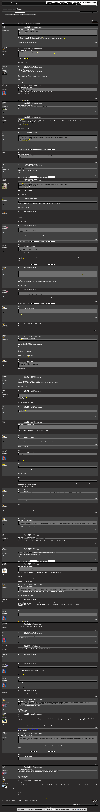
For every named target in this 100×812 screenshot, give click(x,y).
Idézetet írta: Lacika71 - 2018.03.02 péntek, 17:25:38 (26, 437)
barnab (3, 116)
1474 (7, 21)
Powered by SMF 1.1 (45, 807)
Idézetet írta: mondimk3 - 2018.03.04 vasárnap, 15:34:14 (26, 635)
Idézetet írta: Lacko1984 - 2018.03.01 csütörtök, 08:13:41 (26, 246)
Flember (4, 713)
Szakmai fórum (14, 19)
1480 (18, 21)
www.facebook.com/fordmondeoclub (20, 12)
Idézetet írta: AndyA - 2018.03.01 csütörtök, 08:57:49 (26, 308)
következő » (95, 20)
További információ (83, 809)
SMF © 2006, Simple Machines (53, 807)
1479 (16, 21)
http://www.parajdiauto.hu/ (23, 254)
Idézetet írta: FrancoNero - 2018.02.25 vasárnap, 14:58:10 (26, 87)
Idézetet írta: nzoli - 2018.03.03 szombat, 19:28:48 (25, 520)
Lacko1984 (4, 47)
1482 (22, 21)
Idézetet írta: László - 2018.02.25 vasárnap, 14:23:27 (26, 50)
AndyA (3, 132)
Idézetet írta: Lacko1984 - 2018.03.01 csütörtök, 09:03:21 (26, 338)
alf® (3, 84)
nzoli (3, 322)
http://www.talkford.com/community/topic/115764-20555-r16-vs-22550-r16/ (49, 540)
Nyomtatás (95, 800)
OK (78, 809)
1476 (11, 21)
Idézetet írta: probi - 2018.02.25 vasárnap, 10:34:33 (25, 105)
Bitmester (4, 335)
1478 (14, 21)
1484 (26, 21)
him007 (3, 779)
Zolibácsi (4, 179)
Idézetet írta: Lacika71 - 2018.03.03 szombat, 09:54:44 (26, 491)
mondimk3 (4, 599)
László (3, 26)
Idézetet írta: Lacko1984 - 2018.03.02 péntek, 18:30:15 (26, 452)
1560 (36, 21)
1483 (24, 21)
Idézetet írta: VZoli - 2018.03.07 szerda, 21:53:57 (25, 769)
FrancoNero (4, 66)
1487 (32, 21)
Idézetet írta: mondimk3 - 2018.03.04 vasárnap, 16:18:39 (26, 679)
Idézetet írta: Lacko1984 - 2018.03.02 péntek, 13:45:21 (26, 424)
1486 (30, 21)
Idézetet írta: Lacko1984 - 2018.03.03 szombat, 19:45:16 (26, 537)
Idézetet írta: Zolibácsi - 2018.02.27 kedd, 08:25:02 (25, 200)
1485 (28, 21)
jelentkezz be (14, 8)
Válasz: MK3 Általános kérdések (30, 26)
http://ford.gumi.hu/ (21, 398)
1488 (34, 21)
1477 (13, 21)
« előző (91, 20)
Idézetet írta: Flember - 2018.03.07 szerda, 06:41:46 (25, 735)
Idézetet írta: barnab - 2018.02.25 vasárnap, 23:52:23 (26, 182)
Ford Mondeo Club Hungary (6, 19)
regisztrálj (19, 8)
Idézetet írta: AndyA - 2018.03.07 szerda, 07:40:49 (25, 756)
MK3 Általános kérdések (26, 19)
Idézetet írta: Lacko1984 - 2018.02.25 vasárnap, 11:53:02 (26, 29)
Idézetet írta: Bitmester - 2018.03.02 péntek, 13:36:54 (26, 361)
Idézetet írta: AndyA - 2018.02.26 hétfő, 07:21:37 (25, 154)
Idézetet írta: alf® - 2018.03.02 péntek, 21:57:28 (25, 465)
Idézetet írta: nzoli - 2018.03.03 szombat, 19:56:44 (25, 551)
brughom (4, 102)
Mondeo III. (19, 19)
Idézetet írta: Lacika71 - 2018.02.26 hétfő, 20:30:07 (25, 167)
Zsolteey (4, 563)
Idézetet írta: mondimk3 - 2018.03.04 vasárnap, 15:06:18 (26, 612)
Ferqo (3, 698)
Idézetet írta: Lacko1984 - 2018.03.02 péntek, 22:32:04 (26, 479)
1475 (9, 21)
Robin (3, 390)
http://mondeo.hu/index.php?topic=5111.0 (24, 32)
